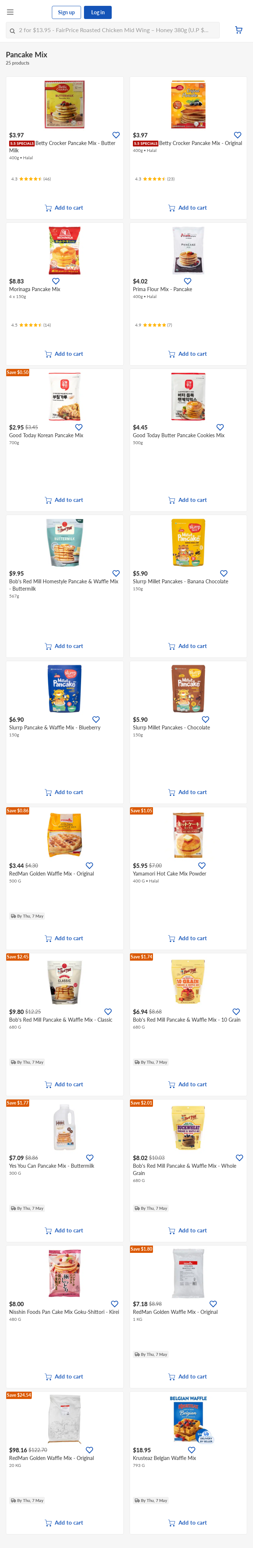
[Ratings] (31, 179)
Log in (98, 12)
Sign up (66, 12)
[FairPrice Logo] (33, 12)
